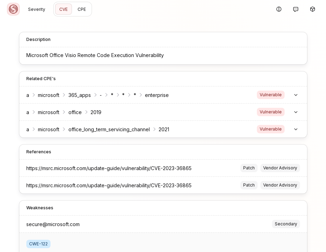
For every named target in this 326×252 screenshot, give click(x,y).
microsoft (48, 95)
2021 (164, 129)
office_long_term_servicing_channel (109, 129)
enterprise (157, 95)
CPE (82, 9)
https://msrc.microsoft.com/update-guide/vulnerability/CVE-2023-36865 (109, 168)
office (75, 112)
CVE (63, 9)
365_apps (79, 95)
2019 (96, 112)
